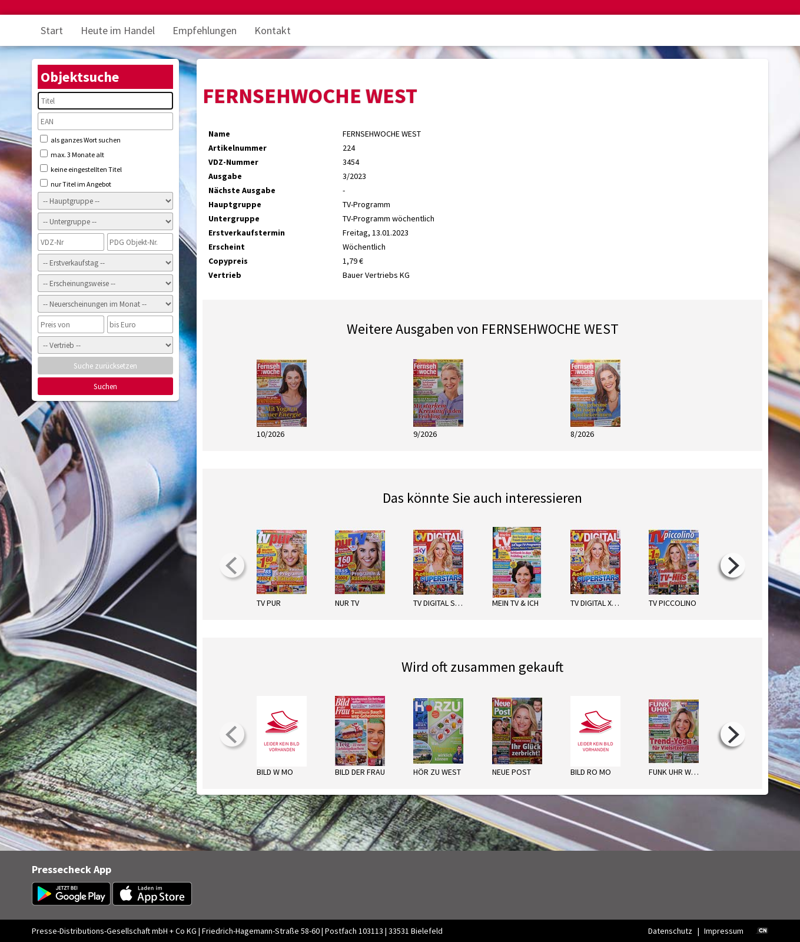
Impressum (723, 931)
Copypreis (228, 261)
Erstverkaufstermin (246, 232)
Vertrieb (224, 275)
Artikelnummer (237, 147)
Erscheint (226, 246)
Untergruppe (234, 218)
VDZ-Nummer (233, 162)
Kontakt (272, 30)
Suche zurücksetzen (105, 366)
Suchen (105, 387)
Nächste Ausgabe (241, 190)
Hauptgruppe (234, 204)
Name (219, 133)
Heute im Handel (118, 30)
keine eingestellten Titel (81, 169)
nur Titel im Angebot (75, 183)
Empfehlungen (204, 30)
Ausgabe (225, 176)
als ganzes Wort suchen (80, 139)
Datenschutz (670, 931)
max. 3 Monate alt (72, 154)
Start (52, 30)
